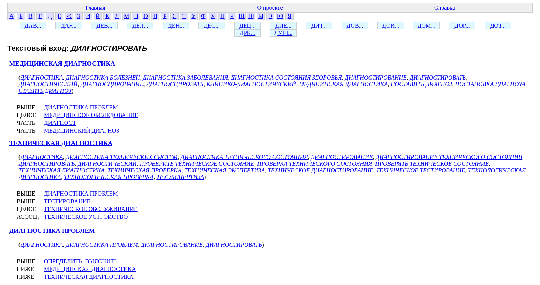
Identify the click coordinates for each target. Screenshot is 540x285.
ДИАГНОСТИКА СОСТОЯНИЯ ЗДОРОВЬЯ (286, 77)
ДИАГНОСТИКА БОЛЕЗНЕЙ (103, 77)
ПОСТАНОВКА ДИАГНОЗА (490, 84)
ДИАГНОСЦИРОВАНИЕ (111, 84)
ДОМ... (427, 25)
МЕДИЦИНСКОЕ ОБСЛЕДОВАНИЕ (91, 115)
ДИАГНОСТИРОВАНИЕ (376, 77)
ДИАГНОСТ (60, 123)
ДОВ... (354, 25)
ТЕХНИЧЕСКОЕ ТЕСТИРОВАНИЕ (420, 170)
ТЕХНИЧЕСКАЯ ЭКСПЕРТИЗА (224, 170)
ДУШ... (283, 33)
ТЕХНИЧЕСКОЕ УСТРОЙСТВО (86, 217)
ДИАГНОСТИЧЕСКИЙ (47, 84)
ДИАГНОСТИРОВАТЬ (438, 77)
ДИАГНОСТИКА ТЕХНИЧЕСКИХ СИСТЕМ (122, 157)
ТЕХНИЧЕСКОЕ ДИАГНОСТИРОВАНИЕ (320, 170)
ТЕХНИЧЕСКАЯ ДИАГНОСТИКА (60, 143)
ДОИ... (390, 25)
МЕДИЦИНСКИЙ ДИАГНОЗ (81, 130)
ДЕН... (176, 25)
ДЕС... (211, 25)
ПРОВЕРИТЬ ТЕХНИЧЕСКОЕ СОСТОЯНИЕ (197, 164)
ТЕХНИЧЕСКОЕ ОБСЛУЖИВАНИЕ (91, 209)
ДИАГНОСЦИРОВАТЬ (174, 84)
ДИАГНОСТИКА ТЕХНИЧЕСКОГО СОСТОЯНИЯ (244, 157)
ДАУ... (68, 25)
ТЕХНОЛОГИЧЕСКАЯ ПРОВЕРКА (108, 177)
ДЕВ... (104, 25)
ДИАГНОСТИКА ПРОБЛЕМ (81, 107)
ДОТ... (498, 25)
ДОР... (462, 25)
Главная (95, 7)
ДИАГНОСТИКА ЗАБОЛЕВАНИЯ (185, 77)
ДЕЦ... (247, 25)
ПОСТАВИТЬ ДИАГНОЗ (421, 84)
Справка (444, 7)
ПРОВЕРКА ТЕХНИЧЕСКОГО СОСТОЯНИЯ (314, 164)
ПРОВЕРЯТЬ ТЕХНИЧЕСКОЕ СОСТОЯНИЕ (432, 164)
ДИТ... (319, 25)
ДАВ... (32, 25)
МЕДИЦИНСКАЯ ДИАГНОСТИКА (62, 63)
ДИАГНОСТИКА (41, 77)
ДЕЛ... (140, 25)
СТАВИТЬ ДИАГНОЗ (45, 91)
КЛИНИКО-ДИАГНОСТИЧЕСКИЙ (251, 84)
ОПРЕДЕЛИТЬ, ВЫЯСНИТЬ (81, 261)
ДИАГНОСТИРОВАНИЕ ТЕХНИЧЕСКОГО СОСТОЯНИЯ (449, 157)
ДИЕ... (283, 25)
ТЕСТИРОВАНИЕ (67, 201)
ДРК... (247, 33)
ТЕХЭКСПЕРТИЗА (180, 177)
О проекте (270, 7)
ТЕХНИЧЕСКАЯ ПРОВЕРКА (144, 170)
